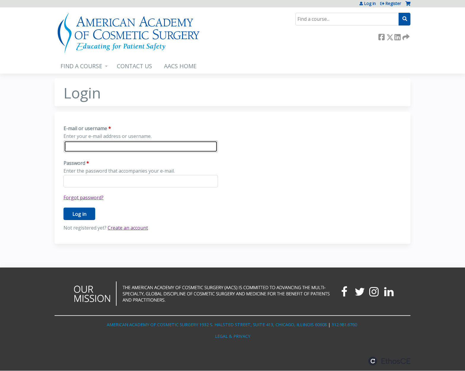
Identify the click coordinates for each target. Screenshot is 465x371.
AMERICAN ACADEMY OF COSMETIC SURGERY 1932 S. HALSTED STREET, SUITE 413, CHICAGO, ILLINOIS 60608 (217, 324)
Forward (405, 36)
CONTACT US (134, 66)
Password (74, 163)
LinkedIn (397, 36)
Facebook (381, 36)
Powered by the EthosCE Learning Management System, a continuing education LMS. (389, 361)
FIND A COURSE (81, 66)
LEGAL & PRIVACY (232, 336)
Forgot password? (83, 197)
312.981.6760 (344, 324)
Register (393, 3)
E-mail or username (85, 128)
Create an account (128, 227)
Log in (370, 3)
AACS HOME (180, 66)
